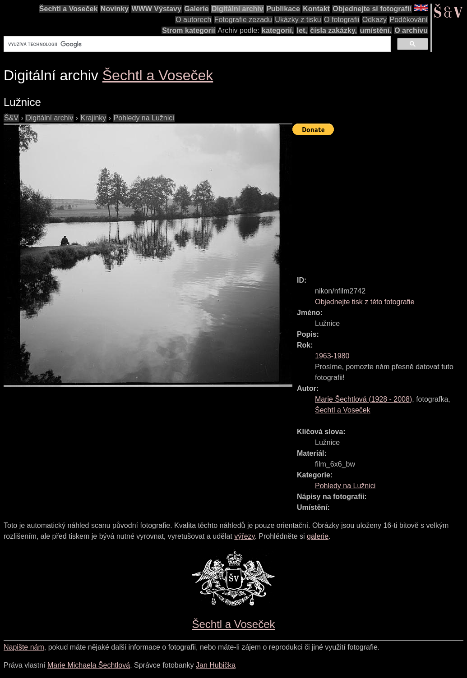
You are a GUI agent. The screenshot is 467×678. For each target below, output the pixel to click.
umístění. (376, 30)
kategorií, (278, 30)
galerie (317, 536)
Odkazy (374, 19)
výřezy (244, 536)
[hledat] (196, 44)
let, (302, 30)
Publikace (283, 9)
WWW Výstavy (156, 9)
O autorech (193, 19)
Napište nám (24, 647)
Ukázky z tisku (298, 19)
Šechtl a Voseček (68, 9)
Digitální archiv (238, 9)
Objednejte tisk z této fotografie (365, 302)
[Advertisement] (379, 201)
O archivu (411, 30)
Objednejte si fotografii (372, 9)
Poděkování (408, 19)
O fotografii (341, 19)
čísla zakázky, (333, 30)
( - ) (363, 399)
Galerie (196, 9)
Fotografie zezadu (243, 19)
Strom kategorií (188, 30)
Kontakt (316, 9)
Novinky (115, 9)
